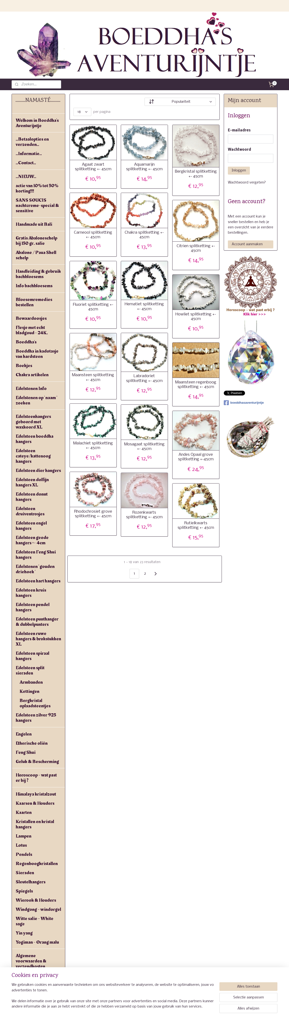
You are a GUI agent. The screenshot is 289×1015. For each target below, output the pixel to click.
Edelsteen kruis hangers (31, 592)
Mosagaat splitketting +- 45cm (144, 446)
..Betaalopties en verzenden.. (32, 142)
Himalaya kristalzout (36, 794)
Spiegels (24, 891)
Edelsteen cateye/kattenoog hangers (33, 456)
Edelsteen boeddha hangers (34, 439)
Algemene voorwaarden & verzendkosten (31, 961)
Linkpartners (28, 984)
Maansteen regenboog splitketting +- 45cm (195, 384)
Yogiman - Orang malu (37, 942)
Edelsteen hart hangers (38, 581)
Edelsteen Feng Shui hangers (36, 554)
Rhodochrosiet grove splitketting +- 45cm (93, 513)
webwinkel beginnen (161, 1006)
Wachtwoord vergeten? (247, 182)
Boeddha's (26, 342)
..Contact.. (26, 162)
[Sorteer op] (180, 102)
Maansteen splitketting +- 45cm (93, 377)
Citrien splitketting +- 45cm (196, 248)
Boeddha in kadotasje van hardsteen (37, 353)
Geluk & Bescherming (37, 761)
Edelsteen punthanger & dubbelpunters (37, 621)
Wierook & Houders (36, 900)
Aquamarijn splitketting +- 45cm (144, 166)
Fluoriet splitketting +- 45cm (93, 307)
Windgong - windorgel (38, 909)
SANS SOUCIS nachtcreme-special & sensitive (37, 205)
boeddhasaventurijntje (244, 403)
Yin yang (24, 933)
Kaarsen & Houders (35, 803)
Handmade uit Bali (34, 224)
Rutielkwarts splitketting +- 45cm (196, 525)
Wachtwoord (239, 150)
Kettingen (29, 691)
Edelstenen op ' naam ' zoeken (36, 400)
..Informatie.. (29, 153)
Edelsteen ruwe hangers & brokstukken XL (38, 639)
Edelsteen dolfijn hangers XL (32, 482)
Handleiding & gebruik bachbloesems (38, 274)
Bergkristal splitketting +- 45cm (196, 173)
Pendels (24, 854)
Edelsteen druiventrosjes (30, 511)
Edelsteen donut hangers (32, 496)
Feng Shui (26, 752)
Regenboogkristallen (37, 863)
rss (144, 1006)
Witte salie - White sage (34, 921)
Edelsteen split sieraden (30, 670)
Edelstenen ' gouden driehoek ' (35, 569)
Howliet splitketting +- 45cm (195, 316)
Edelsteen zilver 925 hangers (36, 717)
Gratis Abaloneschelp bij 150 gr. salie (36, 240)
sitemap (134, 1006)
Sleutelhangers (30, 882)
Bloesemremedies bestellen (34, 302)
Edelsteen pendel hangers (33, 607)
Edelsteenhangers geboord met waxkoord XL (33, 422)
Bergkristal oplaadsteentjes (35, 703)
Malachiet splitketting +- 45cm (93, 445)
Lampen (23, 836)
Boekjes (24, 365)
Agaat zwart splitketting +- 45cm (93, 166)
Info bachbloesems (34, 285)
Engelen (24, 734)
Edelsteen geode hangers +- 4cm (32, 540)
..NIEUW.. (26, 176)
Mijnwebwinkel (203, 1006)
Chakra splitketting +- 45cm (144, 234)
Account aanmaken (247, 244)
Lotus (21, 845)
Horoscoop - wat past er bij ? (36, 777)
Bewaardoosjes (31, 318)
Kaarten (24, 812)
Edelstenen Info (31, 388)
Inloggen (239, 170)
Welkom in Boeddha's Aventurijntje (37, 123)
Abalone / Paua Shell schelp (36, 255)
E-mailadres (239, 130)
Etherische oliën (32, 743)
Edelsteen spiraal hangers (32, 656)
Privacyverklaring (34, 975)
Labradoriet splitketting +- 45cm (144, 378)
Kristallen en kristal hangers (35, 824)
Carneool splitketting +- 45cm (93, 234)
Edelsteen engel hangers (31, 525)
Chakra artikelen (32, 374)
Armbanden (31, 682)
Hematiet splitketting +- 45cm (144, 306)
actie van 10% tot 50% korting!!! (37, 188)
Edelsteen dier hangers (38, 470)
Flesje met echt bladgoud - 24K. (32, 330)
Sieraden (25, 872)
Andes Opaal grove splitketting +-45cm (196, 457)
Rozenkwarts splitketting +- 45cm (144, 514)
